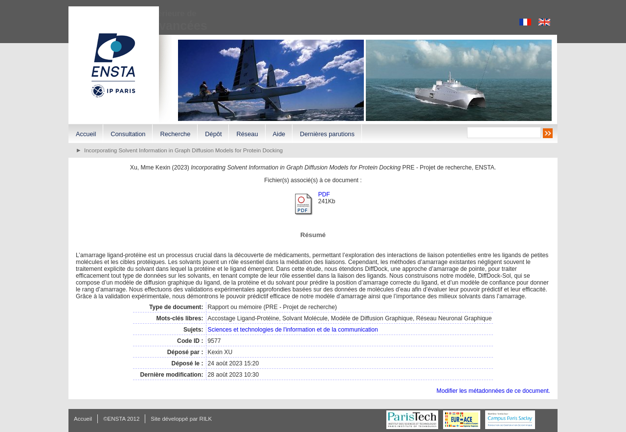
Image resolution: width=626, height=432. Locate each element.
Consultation (128, 134)
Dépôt (213, 134)
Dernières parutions (327, 134)
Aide (279, 134)
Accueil (86, 134)
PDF (324, 194)
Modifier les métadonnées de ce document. (493, 390)
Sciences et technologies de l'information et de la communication (293, 329)
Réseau (247, 134)
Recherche (175, 134)
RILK (206, 419)
